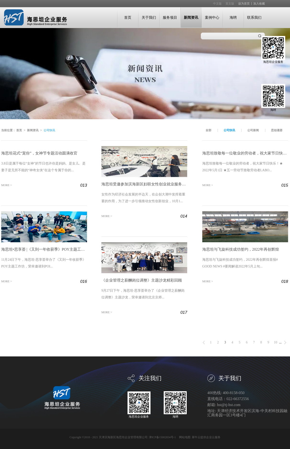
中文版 (217, 3)
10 (275, 342)
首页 (127, 17)
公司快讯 (49, 130)
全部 (208, 130)
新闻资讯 (33, 130)
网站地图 (184, 437)
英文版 (230, 3)
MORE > (6, 185)
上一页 (203, 342)
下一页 (285, 342)
